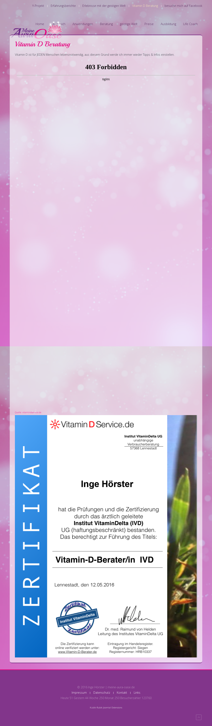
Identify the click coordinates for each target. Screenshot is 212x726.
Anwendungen (82, 24)
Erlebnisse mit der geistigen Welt (104, 6)
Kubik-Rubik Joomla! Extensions (106, 707)
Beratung (106, 24)
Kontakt (122, 693)
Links (137, 693)
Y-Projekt (38, 6)
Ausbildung (168, 24)
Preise (149, 24)
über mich (58, 24)
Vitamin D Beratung (145, 6)
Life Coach (190, 24)
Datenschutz (101, 693)
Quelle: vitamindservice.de (28, 412)
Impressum (79, 693)
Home (40, 24)
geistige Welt (128, 24)
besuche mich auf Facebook (183, 6)
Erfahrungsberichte (63, 6)
